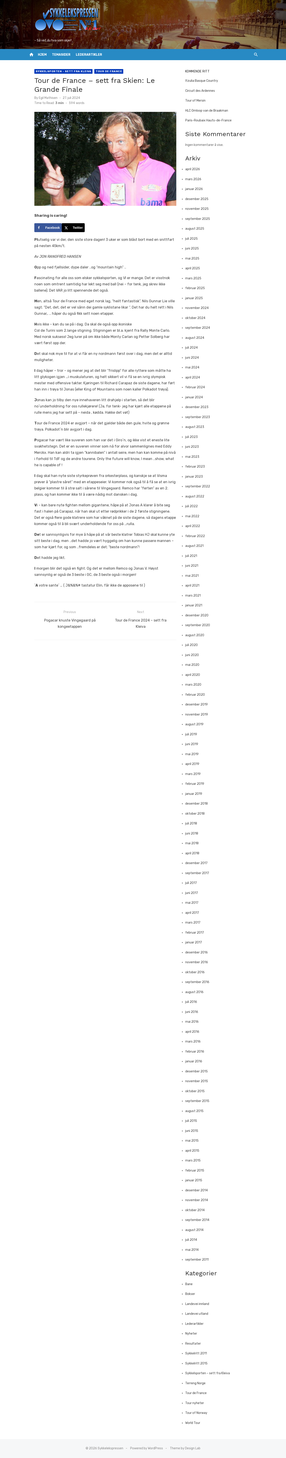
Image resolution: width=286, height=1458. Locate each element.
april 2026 (195, 169)
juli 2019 (194, 734)
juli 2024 (194, 348)
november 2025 (199, 209)
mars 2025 (196, 278)
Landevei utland (199, 1314)
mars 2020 (196, 685)
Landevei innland (200, 1304)
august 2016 (197, 992)
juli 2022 (194, 506)
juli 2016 (194, 1002)
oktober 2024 (198, 318)
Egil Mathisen (41, 98)
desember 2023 (199, 407)
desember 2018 (199, 804)
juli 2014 (194, 1240)
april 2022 (195, 526)
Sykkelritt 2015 (199, 1363)
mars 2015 (195, 1160)
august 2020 (197, 635)
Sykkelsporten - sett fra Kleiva (56, 71)
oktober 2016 (197, 972)
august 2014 (197, 1230)
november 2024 (199, 308)
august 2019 (197, 724)
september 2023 (200, 417)
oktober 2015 (197, 1091)
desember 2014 (199, 1190)
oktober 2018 (197, 814)
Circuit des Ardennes (202, 91)
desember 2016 (199, 952)
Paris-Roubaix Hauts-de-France (211, 120)
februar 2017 (197, 933)
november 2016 (199, 962)
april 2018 (195, 853)
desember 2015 (199, 1071)
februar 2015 (197, 1170)
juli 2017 (193, 883)
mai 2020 (195, 665)
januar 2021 (196, 605)
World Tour (195, 1423)
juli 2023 (194, 437)
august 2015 (197, 1111)
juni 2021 (194, 566)
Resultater (195, 1344)
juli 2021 (194, 556)
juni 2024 (194, 358)
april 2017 (195, 913)
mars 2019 (195, 774)
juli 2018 (194, 823)
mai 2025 (195, 258)
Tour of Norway (199, 1413)
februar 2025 (197, 288)
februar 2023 (197, 466)
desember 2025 (199, 199)
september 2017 (200, 873)
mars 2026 (196, 179)
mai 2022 (195, 516)
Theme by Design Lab (185, 1448)
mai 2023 (195, 457)
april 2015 (195, 1151)
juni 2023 (194, 447)
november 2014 (199, 1200)
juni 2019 (194, 744)
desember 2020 (199, 615)
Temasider (61, 55)
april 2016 (195, 1032)
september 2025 (200, 219)
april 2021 (195, 585)
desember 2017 (199, 863)
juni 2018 (194, 833)
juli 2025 (194, 239)
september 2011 (199, 1260)
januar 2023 (196, 477)
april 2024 (195, 377)
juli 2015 (194, 1121)
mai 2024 (195, 367)
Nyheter (194, 1333)
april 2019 (195, 764)
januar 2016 (196, 1061)
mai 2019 (194, 754)
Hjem (42, 55)
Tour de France (101, 71)
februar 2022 (197, 536)
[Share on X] (66, 234)
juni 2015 (194, 1131)
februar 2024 (197, 387)
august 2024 (197, 338)
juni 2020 (194, 655)
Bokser (193, 1294)
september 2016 (200, 982)
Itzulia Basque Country (204, 81)
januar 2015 (196, 1180)
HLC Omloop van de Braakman (209, 110)
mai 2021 (194, 576)
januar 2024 (196, 397)
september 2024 (200, 328)
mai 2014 (194, 1250)
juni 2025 (194, 248)
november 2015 (199, 1081)
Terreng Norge (198, 1383)
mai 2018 (194, 843)
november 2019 (199, 714)
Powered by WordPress (146, 1448)
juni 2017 (194, 893)
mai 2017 (194, 903)
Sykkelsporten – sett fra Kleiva (210, 1373)
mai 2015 (194, 1141)
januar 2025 (196, 298)
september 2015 (200, 1101)
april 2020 (195, 675)
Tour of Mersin (198, 100)
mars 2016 (195, 1041)
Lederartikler (89, 55)
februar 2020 (197, 695)
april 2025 (195, 268)
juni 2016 (194, 1012)
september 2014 (200, 1220)
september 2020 (200, 625)
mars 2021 (195, 595)
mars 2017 (195, 922)
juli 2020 (194, 645)
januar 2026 (196, 189)
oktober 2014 (197, 1210)
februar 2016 (197, 1051)
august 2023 (197, 427)
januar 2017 (196, 942)
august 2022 (197, 496)
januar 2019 (196, 794)
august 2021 (197, 546)
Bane (191, 1284)
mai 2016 (194, 1022)
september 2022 (200, 486)
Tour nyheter (197, 1403)
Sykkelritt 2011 (198, 1353)
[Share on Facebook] (41, 234)
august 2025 (197, 229)
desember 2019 (199, 704)
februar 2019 (197, 784)
